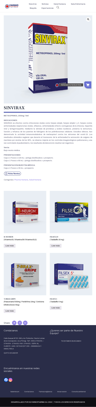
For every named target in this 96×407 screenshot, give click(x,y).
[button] (88, 19)
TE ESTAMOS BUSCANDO (71, 341)
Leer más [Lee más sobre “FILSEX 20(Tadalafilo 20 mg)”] (56, 246)
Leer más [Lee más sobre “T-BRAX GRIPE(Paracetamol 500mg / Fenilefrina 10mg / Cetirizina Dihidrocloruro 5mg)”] (10, 311)
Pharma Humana (21, 180)
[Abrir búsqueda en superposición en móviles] (58, 7)
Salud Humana (35, 180)
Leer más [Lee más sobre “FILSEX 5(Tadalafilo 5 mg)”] (56, 308)
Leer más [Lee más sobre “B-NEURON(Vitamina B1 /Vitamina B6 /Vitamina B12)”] (10, 246)
